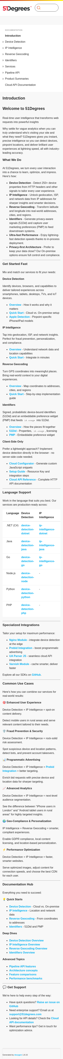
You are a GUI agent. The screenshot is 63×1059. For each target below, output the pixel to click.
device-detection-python (27, 593)
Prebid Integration (20, 648)
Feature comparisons (22, 974)
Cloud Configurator (21, 463)
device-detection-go (27, 561)
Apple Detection (19, 316)
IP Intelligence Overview (24, 944)
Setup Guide (17, 471)
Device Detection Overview (26, 940)
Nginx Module (18, 640)
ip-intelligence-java (47, 545)
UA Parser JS (17, 656)
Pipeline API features (22, 966)
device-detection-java (27, 545)
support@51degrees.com (25, 1014)
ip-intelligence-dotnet (47, 529)
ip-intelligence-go (47, 561)
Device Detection (15, 41)
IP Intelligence (13, 47)
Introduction (13, 35)
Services (10, 66)
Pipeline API (12, 72)
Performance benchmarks (25, 978)
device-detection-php (27, 609)
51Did (13, 430)
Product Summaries (17, 78)
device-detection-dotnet (27, 529)
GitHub (36, 674)
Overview (15, 304)
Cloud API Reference (22, 479)
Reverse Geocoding (17, 54)
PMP (12, 435)
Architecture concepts (23, 970)
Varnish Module (19, 664)
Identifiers (11, 60)
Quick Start (16, 312)
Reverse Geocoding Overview (28, 948)
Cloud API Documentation (20, 84)
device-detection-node (27, 577)
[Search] (45, 7)
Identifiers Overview (22, 952)
